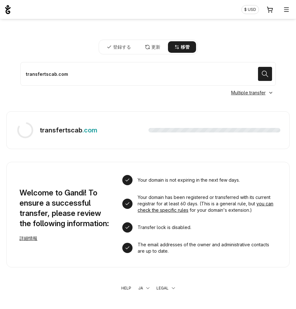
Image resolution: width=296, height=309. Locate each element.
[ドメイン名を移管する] (148, 74)
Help (126, 288)
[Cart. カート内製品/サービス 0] (270, 9)
